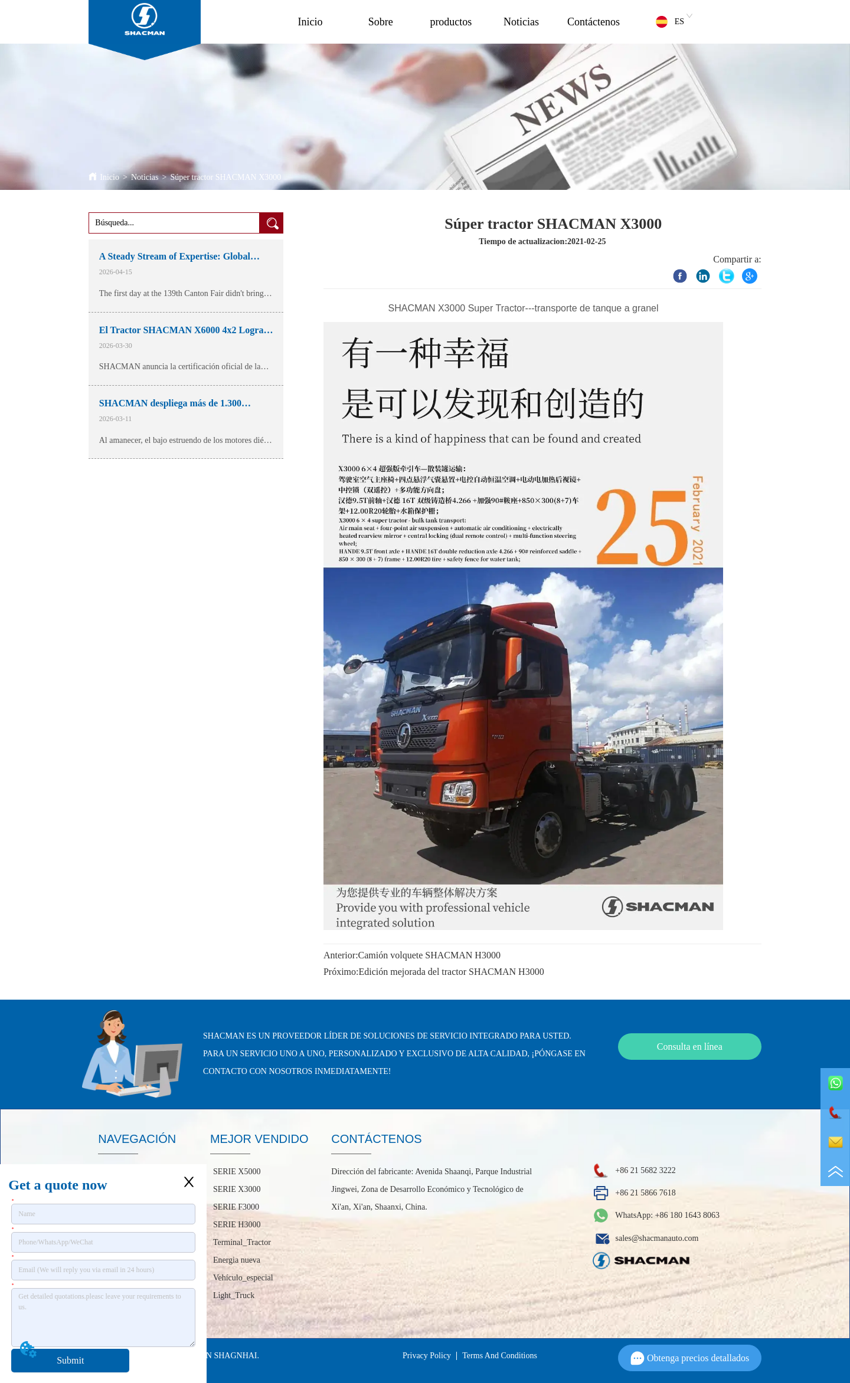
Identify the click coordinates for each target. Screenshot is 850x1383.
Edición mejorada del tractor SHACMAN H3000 (451, 972)
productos (451, 22)
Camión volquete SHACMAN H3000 (429, 955)
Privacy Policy (427, 1355)
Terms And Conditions (499, 1355)
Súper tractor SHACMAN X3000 (225, 177)
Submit (70, 1360)
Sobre (380, 22)
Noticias (521, 22)
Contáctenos (593, 22)
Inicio (310, 22)
